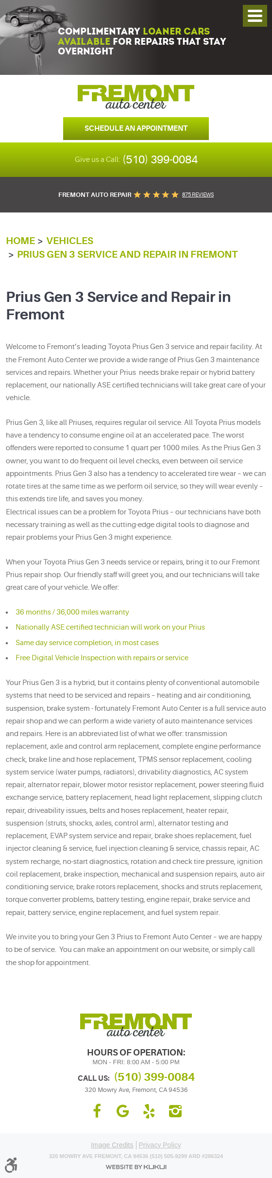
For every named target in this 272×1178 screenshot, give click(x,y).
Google (123, 1111)
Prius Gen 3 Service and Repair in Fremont (127, 254)
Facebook (96, 1111)
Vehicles (69, 240)
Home (20, 240)
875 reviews (198, 195)
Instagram (175, 1111)
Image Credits (112, 1145)
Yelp (149, 1111)
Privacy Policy (160, 1145)
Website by (136, 1167)
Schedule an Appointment (136, 128)
